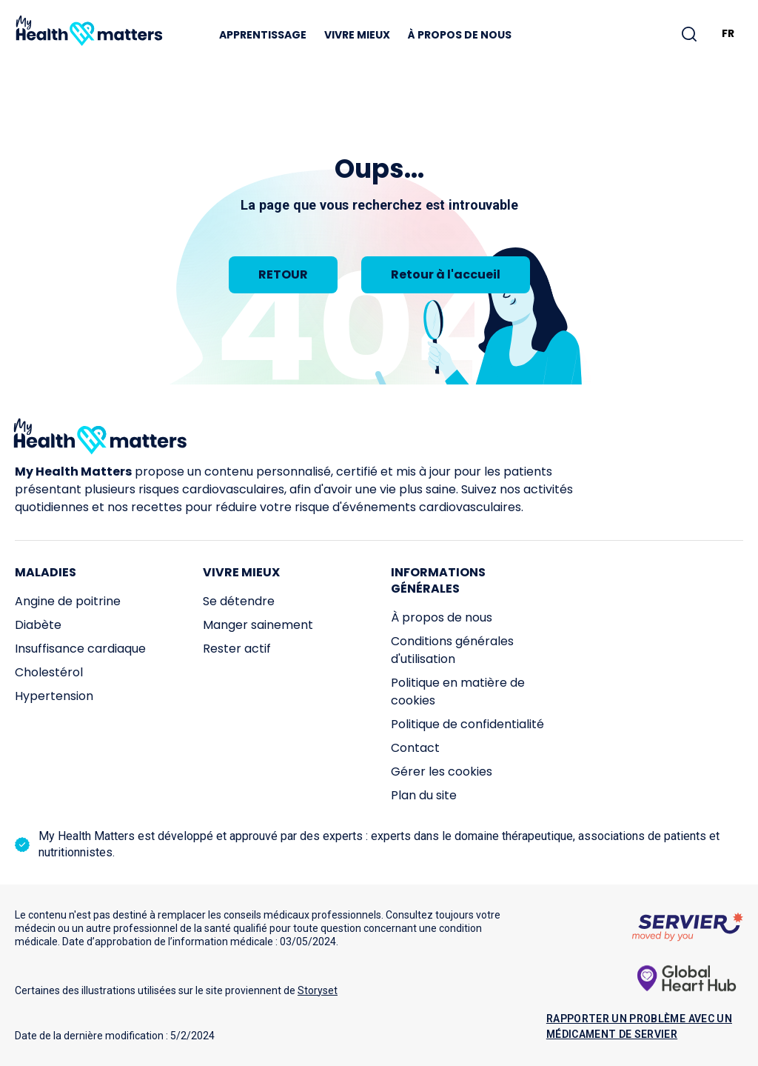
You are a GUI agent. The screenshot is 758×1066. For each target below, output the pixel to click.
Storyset (318, 990)
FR (728, 33)
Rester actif (237, 648)
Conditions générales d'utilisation (452, 650)
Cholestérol (49, 672)
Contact (415, 747)
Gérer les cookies (441, 771)
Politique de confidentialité (467, 724)
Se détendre (239, 601)
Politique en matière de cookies (458, 691)
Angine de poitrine (68, 601)
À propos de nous (460, 34)
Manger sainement (258, 624)
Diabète (38, 624)
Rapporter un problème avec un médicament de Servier (639, 1026)
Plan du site (424, 795)
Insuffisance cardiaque (80, 648)
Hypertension (54, 695)
